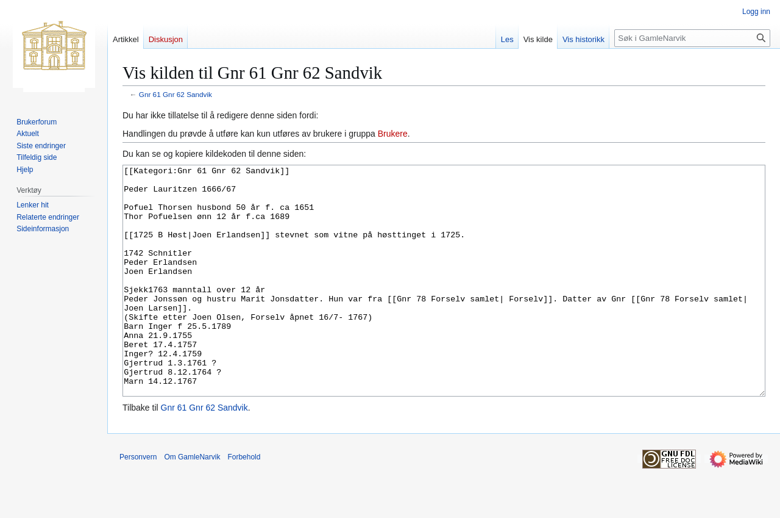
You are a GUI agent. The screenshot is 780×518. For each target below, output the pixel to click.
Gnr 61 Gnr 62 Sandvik (175, 94)
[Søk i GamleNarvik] (692, 38)
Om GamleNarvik (192, 502)
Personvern (138, 502)
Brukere (393, 133)
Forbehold (243, 502)
